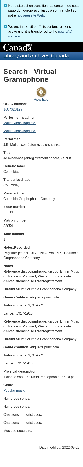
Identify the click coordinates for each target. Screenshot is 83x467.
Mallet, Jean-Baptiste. (19, 123)
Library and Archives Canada (36, 55)
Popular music (14, 390)
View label (41, 99)
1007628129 (12, 109)
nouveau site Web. (31, 15)
